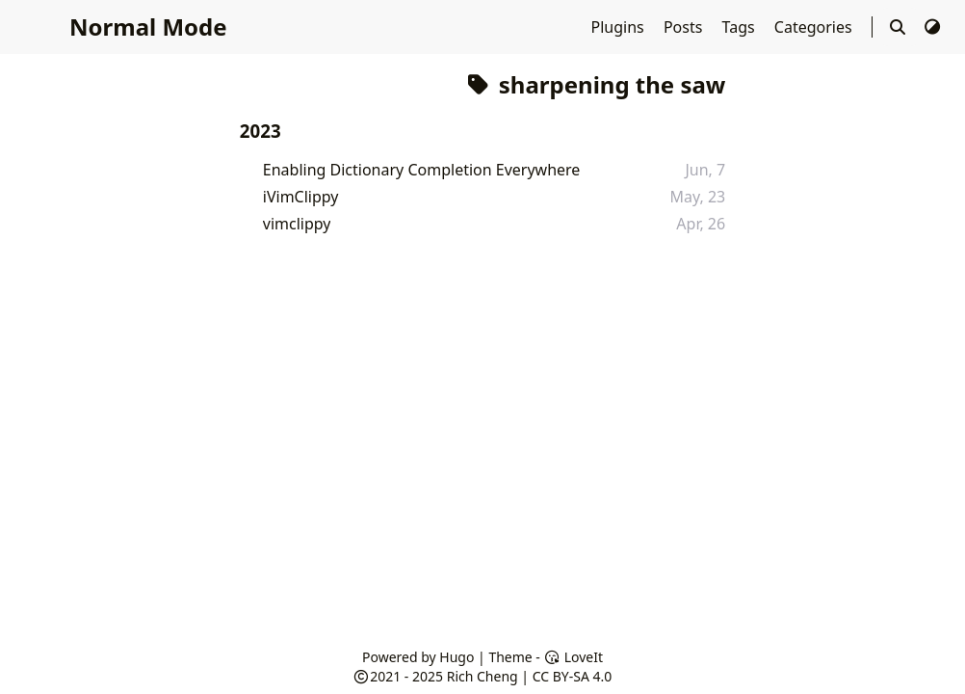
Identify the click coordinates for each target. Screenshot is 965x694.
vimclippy (297, 223)
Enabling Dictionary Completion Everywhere (422, 169)
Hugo (456, 657)
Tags (740, 27)
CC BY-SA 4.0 (573, 676)
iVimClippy (301, 196)
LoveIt (573, 657)
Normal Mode (148, 26)
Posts (685, 27)
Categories (815, 27)
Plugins (619, 27)
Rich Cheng (482, 676)
